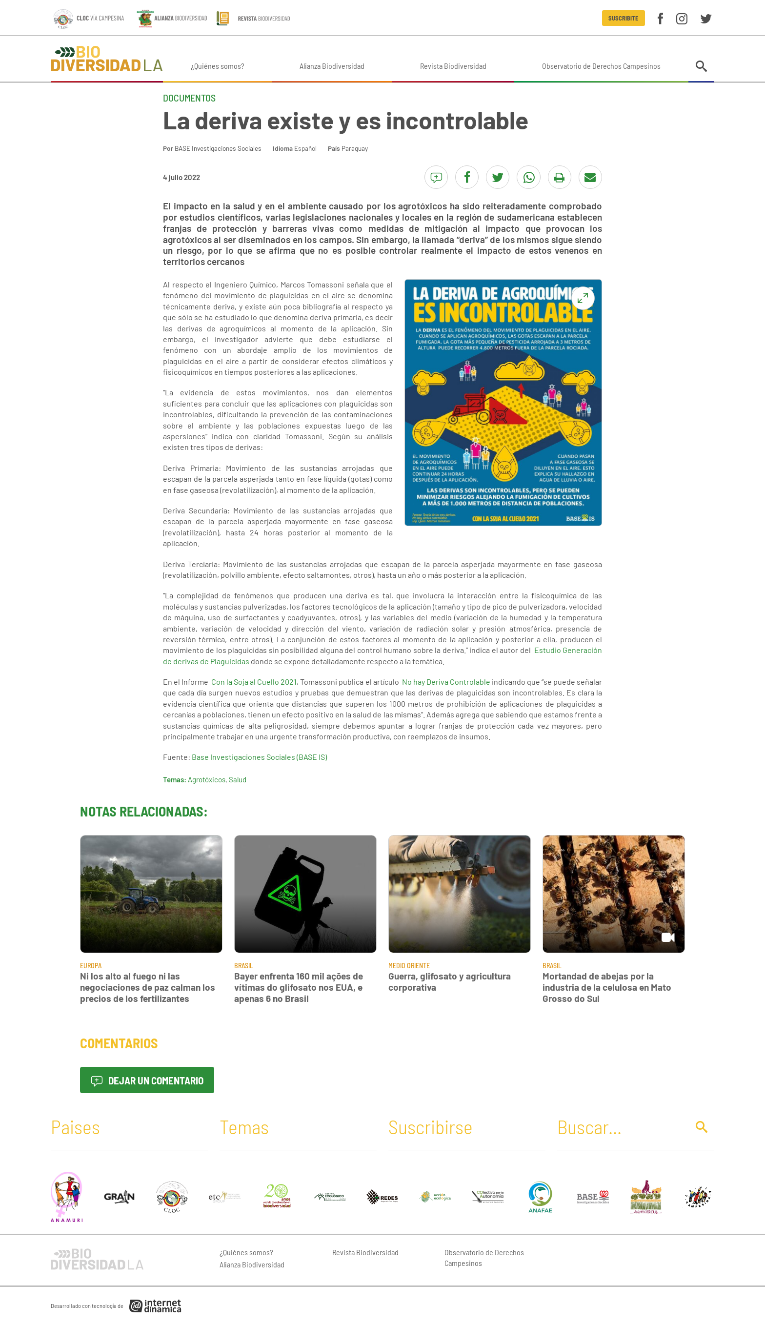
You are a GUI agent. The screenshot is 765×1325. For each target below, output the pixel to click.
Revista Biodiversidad (453, 65)
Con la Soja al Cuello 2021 (254, 681)
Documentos (189, 97)
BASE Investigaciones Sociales (218, 148)
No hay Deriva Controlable (446, 681)
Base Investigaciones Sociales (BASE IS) (259, 756)
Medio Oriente (409, 965)
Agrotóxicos (206, 779)
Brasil (243, 965)
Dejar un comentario (147, 1080)
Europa (90, 965)
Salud (237, 779)
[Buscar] (620, 1126)
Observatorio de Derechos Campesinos (601, 65)
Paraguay (355, 148)
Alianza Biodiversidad (332, 65)
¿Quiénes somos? (217, 65)
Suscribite (623, 18)
